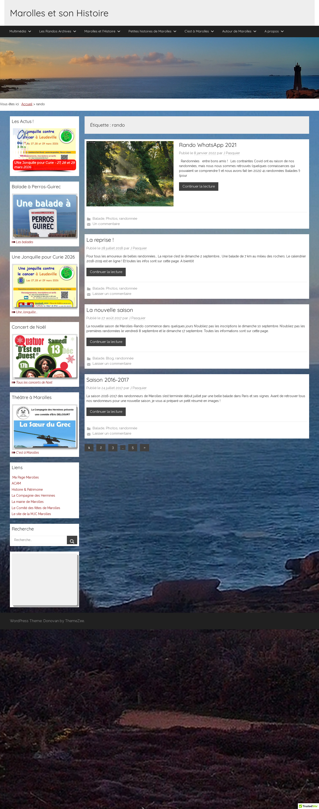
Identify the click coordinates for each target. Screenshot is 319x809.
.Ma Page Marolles (25, 477)
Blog (110, 358)
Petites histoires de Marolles (152, 31)
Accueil (26, 104)
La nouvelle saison (109, 309)
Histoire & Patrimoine (27, 489)
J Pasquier (231, 153)
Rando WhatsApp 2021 (207, 144)
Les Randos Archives (57, 31)
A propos (274, 31)
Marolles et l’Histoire (102, 31)
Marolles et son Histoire (59, 13)
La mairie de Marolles (28, 502)
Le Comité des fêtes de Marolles (36, 508)
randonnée (128, 218)
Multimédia (20, 31)
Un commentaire (106, 224)
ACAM (16, 483)
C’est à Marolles (199, 31)
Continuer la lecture (198, 186)
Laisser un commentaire (112, 294)
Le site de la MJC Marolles (31, 514)
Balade (98, 218)
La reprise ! (100, 239)
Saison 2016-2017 (107, 379)
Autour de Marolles (239, 31)
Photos (111, 218)
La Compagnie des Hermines (33, 495)
